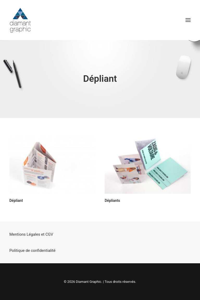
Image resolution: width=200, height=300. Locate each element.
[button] (188, 20)
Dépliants (112, 200)
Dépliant (16, 200)
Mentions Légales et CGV (31, 234)
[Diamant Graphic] (20, 20)
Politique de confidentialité (32, 250)
